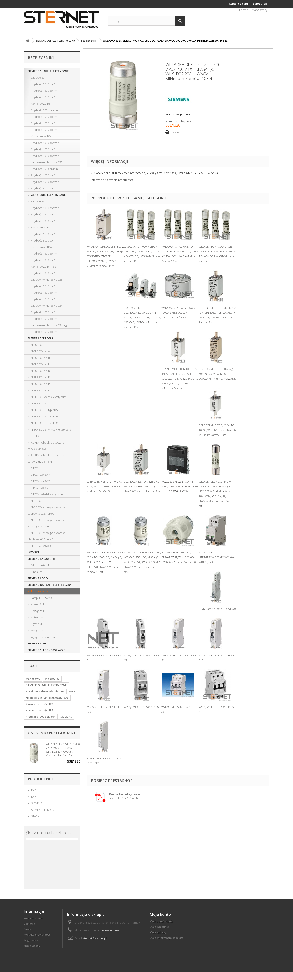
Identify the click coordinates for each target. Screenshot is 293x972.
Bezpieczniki (39, 591)
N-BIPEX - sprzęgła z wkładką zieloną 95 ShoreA (46, 523)
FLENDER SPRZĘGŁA (41, 338)
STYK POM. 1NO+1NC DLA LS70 (217, 609)
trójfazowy (33, 679)
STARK (34, 816)
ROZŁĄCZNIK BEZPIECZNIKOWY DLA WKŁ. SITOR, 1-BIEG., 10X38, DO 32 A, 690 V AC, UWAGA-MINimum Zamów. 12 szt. (142, 317)
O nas (27, 929)
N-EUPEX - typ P (40, 384)
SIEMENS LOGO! (38, 578)
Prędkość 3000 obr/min (44, 97)
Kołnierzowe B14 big (43, 266)
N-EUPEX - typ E (40, 377)
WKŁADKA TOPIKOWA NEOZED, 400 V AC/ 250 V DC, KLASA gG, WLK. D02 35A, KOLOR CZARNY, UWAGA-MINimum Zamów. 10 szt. (142, 562)
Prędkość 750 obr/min (44, 110)
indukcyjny (52, 679)
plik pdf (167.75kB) (124, 796)
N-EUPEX (36, 345)
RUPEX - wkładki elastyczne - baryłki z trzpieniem (47, 458)
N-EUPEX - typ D (40, 371)
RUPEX (34, 436)
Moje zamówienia (161, 921)
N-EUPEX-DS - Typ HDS (44, 423)
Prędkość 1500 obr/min (44, 90)
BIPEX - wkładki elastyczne (46, 494)
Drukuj (176, 132)
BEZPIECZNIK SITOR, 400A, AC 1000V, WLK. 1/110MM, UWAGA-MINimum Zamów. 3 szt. (217, 430)
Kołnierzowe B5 (40, 104)
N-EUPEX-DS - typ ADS (44, 410)
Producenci (40, 778)
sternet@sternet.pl (95, 938)
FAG (33, 790)
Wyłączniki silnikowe (43, 637)
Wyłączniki (37, 630)
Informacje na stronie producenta (112, 180)
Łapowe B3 (37, 77)
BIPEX (34, 468)
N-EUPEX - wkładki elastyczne (48, 397)
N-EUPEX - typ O (40, 390)
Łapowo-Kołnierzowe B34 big (48, 325)
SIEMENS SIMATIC (39, 643)
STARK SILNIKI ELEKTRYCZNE (47, 195)
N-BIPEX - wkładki (40, 546)
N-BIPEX (35, 501)
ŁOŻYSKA (34, 552)
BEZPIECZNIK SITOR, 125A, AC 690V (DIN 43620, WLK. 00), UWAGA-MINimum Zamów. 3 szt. (142, 486)
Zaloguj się (260, 3)
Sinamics (36, 572)
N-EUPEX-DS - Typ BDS (44, 416)
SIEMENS (66, 716)
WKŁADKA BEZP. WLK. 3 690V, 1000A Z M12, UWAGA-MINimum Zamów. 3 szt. (178, 312)
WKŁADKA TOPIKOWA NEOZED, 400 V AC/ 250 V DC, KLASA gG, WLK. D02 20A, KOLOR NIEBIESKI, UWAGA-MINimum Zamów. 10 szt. (105, 562)
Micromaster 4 (39, 565)
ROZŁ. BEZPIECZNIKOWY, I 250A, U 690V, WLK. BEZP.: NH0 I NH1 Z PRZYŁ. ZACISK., (179, 486)
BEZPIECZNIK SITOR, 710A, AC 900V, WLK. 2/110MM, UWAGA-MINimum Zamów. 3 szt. (104, 486)
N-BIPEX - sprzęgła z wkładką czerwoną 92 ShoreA (46, 510)
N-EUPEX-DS (38, 403)
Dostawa (29, 924)
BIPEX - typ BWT (40, 481)
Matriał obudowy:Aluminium (45, 691)
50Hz (72, 691)
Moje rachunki (159, 927)
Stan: (168, 114)
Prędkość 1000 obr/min (44, 84)
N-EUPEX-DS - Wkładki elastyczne (51, 429)
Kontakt (243, 10)
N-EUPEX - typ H (40, 364)
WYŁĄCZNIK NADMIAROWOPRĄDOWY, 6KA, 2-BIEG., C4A (217, 557)
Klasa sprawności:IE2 (39, 710)
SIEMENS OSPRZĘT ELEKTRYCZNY (50, 585)
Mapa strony (259, 10)
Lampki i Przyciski (41, 598)
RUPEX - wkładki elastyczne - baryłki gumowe (47, 446)
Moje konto (160, 914)
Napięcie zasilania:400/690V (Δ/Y (47, 698)
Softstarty (36, 617)
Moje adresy (158, 932)
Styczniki (36, 624)
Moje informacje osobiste (166, 938)
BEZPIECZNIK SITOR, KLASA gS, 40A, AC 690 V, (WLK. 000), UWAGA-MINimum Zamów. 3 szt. (217, 373)
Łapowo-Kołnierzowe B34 (46, 306)
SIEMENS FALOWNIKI (41, 559)
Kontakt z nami (239, 3)
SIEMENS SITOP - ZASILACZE (46, 650)
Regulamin (31, 940)
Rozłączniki (37, 611)
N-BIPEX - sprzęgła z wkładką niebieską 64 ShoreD (46, 536)
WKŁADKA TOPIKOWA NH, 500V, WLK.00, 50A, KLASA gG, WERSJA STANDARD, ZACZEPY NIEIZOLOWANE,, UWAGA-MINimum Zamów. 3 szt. (105, 256)
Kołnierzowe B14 (41, 136)
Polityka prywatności (37, 934)
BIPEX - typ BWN (40, 475)
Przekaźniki (37, 604)
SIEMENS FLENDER (42, 810)
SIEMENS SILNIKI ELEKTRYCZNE (48, 71)
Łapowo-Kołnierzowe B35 (46, 162)
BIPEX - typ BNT (39, 488)
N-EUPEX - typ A (40, 351)
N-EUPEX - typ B (40, 358)
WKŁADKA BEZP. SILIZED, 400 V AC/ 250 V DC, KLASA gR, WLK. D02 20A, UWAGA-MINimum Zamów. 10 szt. (63, 749)
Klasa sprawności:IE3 (39, 704)
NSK (33, 797)
